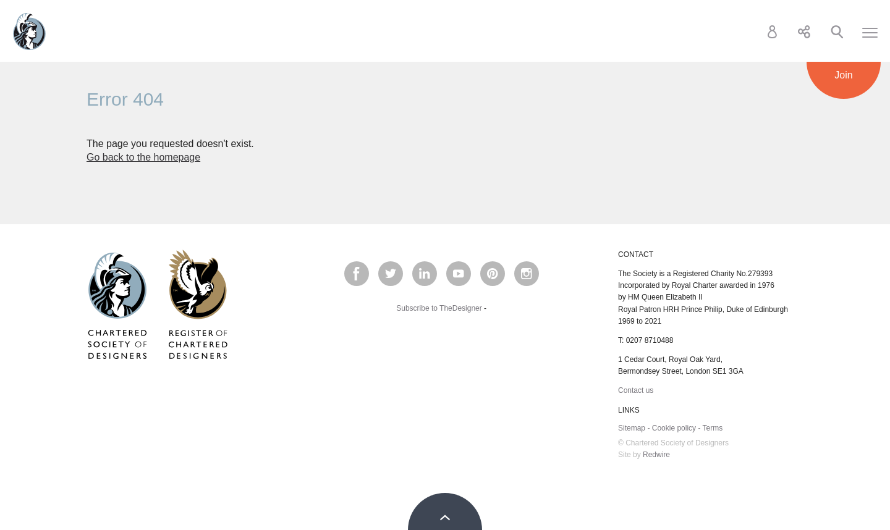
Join (843, 75)
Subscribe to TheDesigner (439, 308)
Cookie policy (674, 428)
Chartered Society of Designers (29, 31)
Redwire (656, 454)
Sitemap (631, 428)
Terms (713, 428)
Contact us (635, 390)
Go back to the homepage (143, 157)
